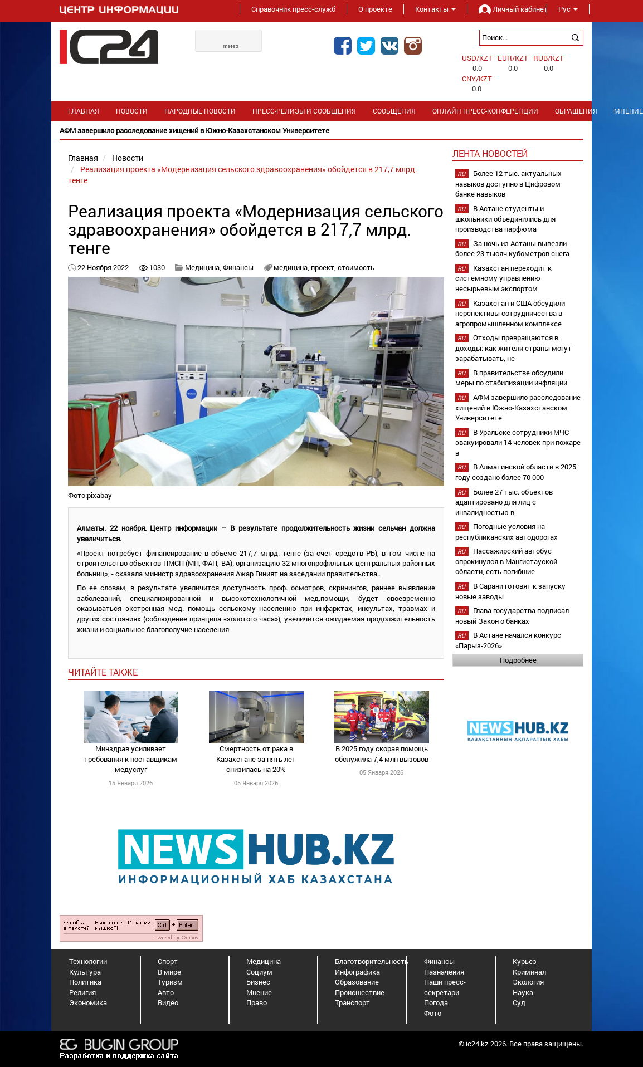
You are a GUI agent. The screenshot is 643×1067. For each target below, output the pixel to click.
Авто (166, 992)
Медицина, (204, 267)
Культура (85, 972)
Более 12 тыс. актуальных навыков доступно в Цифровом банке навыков (508, 183)
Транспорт (352, 1002)
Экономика (88, 1002)
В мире (169, 972)
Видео (168, 1002)
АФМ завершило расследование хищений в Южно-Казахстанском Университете (518, 407)
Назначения (444, 972)
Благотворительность (371, 961)
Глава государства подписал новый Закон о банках (512, 615)
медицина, (292, 267)
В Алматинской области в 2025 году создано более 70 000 (515, 472)
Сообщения (394, 111)
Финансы (238, 267)
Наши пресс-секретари (445, 987)
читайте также (103, 672)
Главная (83, 111)
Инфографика (357, 972)
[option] (321, 130)
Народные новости (200, 111)
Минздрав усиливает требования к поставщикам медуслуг (130, 758)
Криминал (529, 972)
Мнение (259, 992)
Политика (85, 982)
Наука (523, 992)
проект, (324, 267)
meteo (231, 46)
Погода (436, 1002)
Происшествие (359, 992)
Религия (82, 992)
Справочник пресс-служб (293, 9)
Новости (132, 111)
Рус (568, 9)
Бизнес (258, 982)
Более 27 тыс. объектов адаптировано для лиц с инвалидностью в (504, 502)
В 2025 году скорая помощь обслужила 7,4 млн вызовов (381, 753)
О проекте (375, 9)
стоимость (356, 267)
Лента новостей (490, 153)
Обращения (576, 111)
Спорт (168, 961)
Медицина (263, 961)
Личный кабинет (507, 9)
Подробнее (518, 660)
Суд (519, 1002)
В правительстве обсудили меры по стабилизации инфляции (511, 378)
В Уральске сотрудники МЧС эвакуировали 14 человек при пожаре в (518, 442)
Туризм (170, 982)
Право (256, 1002)
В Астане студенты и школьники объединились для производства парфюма (505, 218)
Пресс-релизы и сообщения (304, 111)
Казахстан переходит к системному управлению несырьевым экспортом (503, 278)
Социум (259, 972)
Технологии (88, 961)
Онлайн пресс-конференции (485, 111)
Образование (357, 982)
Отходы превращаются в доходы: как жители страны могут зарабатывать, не (513, 347)
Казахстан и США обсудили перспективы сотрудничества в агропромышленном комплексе (510, 313)
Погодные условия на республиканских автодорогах (506, 531)
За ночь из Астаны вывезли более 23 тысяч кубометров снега (512, 248)
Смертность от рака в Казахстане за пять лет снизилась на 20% (256, 758)
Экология (528, 982)
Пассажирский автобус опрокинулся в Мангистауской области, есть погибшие (506, 561)
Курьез (525, 961)
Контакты (435, 9)
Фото (432, 1013)
